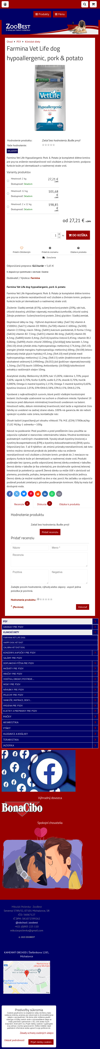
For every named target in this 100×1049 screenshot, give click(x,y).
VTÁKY (50, 728)
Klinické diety (50, 632)
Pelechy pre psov (50, 695)
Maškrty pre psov (50, 668)
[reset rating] (38, 599)
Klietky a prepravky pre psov (50, 711)
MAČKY (50, 716)
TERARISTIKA (50, 739)
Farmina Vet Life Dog (14, 637)
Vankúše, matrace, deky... (50, 700)
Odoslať (82, 607)
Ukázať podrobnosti (14, 1040)
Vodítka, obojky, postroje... (50, 679)
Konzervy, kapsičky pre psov (50, 652)
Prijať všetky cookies (41, 1042)
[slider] (48, 145)
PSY (50, 621)
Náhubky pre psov (50, 689)
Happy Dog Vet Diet (13, 642)
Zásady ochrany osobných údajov (37, 1032)
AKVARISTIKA (50, 722)
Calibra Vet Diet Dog (14, 647)
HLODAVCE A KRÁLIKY (50, 734)
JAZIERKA (50, 745)
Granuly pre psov (50, 627)
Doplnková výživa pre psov (50, 663)
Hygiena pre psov (50, 705)
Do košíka (78, 235)
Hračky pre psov (50, 673)
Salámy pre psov (12, 657)
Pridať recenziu (50, 532)
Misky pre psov (50, 684)
